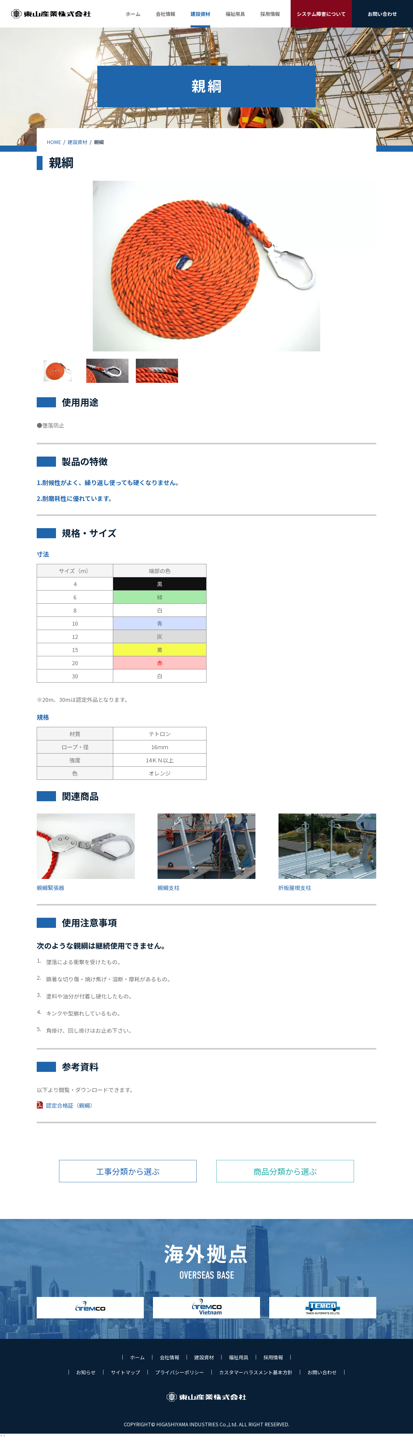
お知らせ (86, 1372)
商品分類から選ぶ (285, 1171)
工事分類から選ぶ (128, 1171)
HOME (54, 142)
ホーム (137, 1357)
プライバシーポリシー (179, 1372)
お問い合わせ (322, 1372)
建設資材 (77, 142)
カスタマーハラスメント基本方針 (255, 1372)
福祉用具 (238, 1357)
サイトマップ (125, 1372)
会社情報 (169, 1357)
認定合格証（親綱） (70, 1105)
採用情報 (273, 1357)
